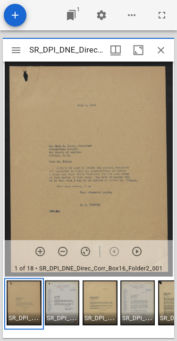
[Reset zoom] (85, 251)
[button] (24, 303)
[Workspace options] (131, 15)
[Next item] (137, 251)
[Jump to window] (71, 15)
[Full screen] (162, 15)
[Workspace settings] (101, 15)
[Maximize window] (138, 50)
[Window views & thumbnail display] (115, 50)
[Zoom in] (40, 251)
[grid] (88, 307)
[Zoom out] (62, 251)
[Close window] (161, 50)
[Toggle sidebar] (16, 50)
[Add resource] (15, 15)
